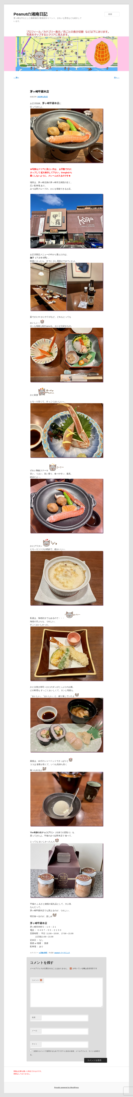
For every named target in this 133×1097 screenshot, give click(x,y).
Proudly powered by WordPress (66, 1088)
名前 (33, 1017)
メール (34, 1031)
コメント (37, 980)
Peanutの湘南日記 (30, 14)
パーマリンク (65, 953)
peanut (57, 953)
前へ (16, 77)
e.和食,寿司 (43, 953)
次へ (116, 77)
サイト (34, 1044)
